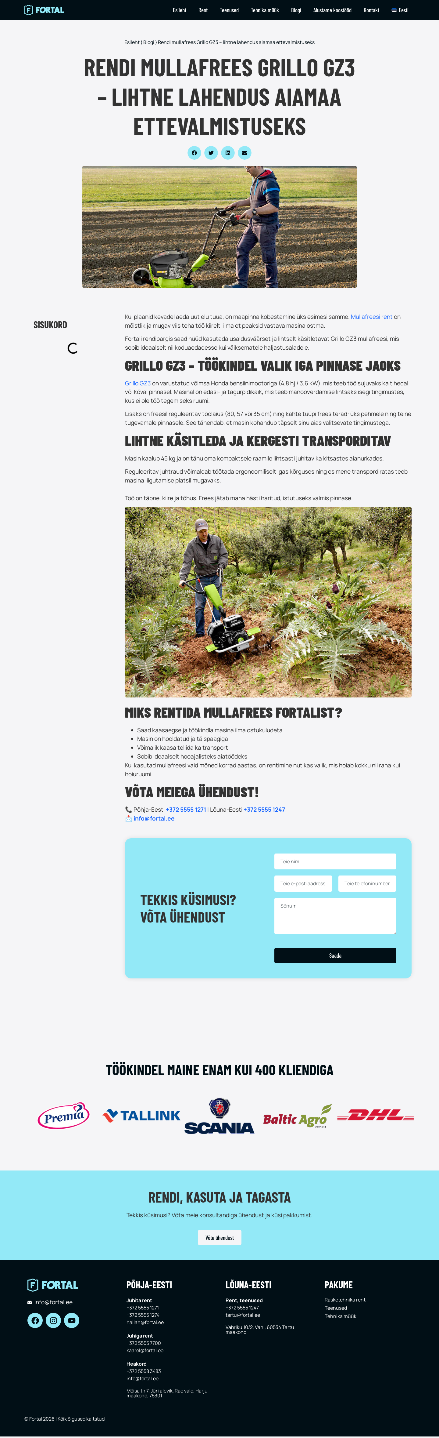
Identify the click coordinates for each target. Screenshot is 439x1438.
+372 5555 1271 (186, 810)
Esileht (179, 9)
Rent (203, 9)
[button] (194, 153)
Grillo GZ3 (138, 383)
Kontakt (371, 9)
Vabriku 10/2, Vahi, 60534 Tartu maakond (260, 1329)
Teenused (229, 9)
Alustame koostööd (332, 9)
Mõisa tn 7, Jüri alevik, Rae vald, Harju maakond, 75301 (167, 1393)
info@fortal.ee (154, 818)
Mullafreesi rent (372, 317)
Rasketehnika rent (345, 1300)
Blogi (296, 9)
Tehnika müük (265, 9)
